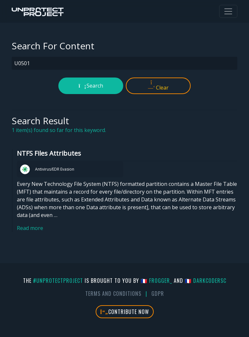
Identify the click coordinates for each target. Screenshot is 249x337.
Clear (158, 85)
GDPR (157, 293)
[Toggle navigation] (228, 11)
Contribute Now (124, 312)
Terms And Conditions (113, 293)
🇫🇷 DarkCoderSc (205, 280)
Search (91, 85)
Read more (30, 228)
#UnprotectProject (58, 280)
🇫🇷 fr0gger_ (156, 280)
